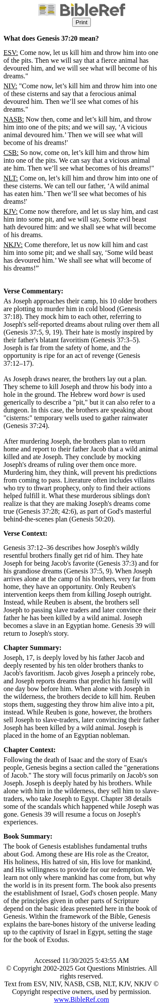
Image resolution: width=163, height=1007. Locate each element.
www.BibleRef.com (81, 999)
